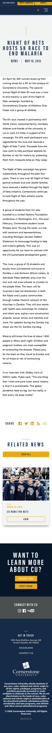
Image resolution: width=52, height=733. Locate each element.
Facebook (24, 610)
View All (26, 454)
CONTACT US (26, 653)
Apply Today (26, 586)
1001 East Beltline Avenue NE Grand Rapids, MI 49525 (26, 641)
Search (38, 10)
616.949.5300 (26, 647)
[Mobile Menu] (46, 10)
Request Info (26, 578)
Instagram (19, 610)
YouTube (30, 610)
